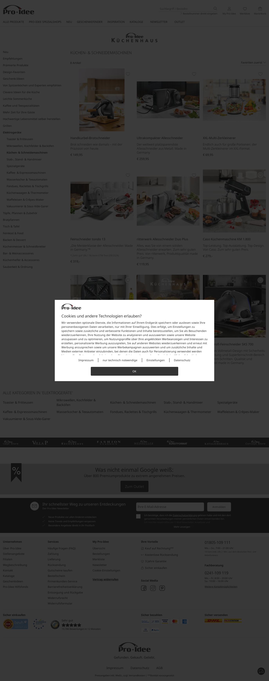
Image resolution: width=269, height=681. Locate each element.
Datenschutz (182, 360)
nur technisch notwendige (120, 360)
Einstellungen (156, 360)
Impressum (86, 360)
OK (134, 371)
